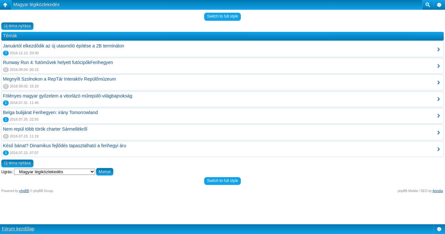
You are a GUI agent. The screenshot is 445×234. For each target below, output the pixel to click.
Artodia (438, 191)
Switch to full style (222, 16)
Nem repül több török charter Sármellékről (45, 129)
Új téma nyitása (17, 26)
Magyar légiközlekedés (36, 4)
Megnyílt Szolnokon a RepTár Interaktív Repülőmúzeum (59, 79)
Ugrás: (7, 172)
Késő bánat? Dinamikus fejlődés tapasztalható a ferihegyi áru (64, 145)
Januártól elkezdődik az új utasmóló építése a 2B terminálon (63, 45)
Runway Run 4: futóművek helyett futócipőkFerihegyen (58, 62)
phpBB (24, 191)
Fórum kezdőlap (18, 228)
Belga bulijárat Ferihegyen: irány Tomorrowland (50, 112)
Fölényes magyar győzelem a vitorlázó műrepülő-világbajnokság (67, 95)
